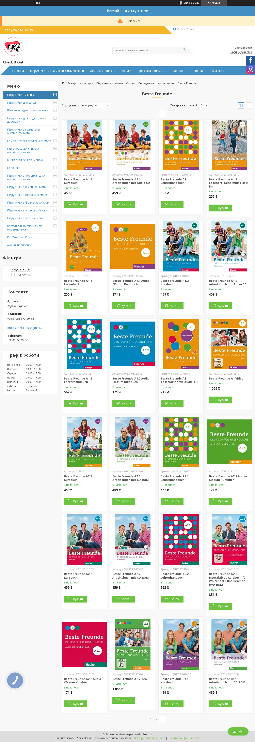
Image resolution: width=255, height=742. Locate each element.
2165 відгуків (191, 2)
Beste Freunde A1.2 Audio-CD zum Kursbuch (131, 380)
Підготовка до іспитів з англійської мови (23, 150)
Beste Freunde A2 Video (129, 679)
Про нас (197, 70)
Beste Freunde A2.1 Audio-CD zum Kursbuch (228, 478)
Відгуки (126, 70)
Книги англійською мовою (25, 160)
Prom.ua (148, 734)
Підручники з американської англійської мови (26, 177)
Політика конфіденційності (184, 738)
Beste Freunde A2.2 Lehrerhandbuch (175, 575)
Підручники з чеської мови (25, 218)
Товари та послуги (80, 83)
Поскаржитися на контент (149, 738)
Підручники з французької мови (28, 202)
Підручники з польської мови (27, 195)
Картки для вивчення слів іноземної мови (24, 228)
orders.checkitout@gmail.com (25, 328)
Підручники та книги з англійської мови (57, 70)
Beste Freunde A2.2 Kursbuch (78, 575)
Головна (18, 70)
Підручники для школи (22, 102)
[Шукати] (184, 50)
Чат (238, 731)
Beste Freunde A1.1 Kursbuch (78, 181)
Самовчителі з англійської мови (29, 141)
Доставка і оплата (102, 70)
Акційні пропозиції (19, 245)
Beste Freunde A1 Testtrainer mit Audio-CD (179, 380)
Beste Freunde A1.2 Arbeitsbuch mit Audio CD (227, 282)
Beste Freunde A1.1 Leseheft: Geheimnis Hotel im (228, 182)
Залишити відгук (241, 52)
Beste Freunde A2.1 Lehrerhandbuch (175, 478)
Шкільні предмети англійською (28, 110)
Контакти (179, 70)
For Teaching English (20, 237)
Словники (13, 168)
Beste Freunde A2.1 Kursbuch (78, 478)
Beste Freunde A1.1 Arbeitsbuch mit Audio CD (131, 181)
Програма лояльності (152, 70)
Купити (78, 204)
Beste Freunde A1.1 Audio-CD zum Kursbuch (131, 282)
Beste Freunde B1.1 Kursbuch (174, 680)
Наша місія (216, 70)
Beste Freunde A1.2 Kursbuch (175, 282)
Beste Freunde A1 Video (226, 378)
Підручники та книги (21, 95)
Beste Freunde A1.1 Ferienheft (78, 282)
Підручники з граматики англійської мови (23, 131)
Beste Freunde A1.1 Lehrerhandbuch (175, 181)
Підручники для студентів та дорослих (26, 120)
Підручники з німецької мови (26, 187)
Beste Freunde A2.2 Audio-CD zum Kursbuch (83, 680)
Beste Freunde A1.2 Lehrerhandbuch (78, 380)
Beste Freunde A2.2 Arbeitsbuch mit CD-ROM (130, 575)
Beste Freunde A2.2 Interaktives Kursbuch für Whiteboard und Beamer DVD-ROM (228, 579)
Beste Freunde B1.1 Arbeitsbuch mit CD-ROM (227, 680)
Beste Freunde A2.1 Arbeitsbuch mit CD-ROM (130, 478)
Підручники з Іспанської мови (27, 210)
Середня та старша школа (156, 83)
